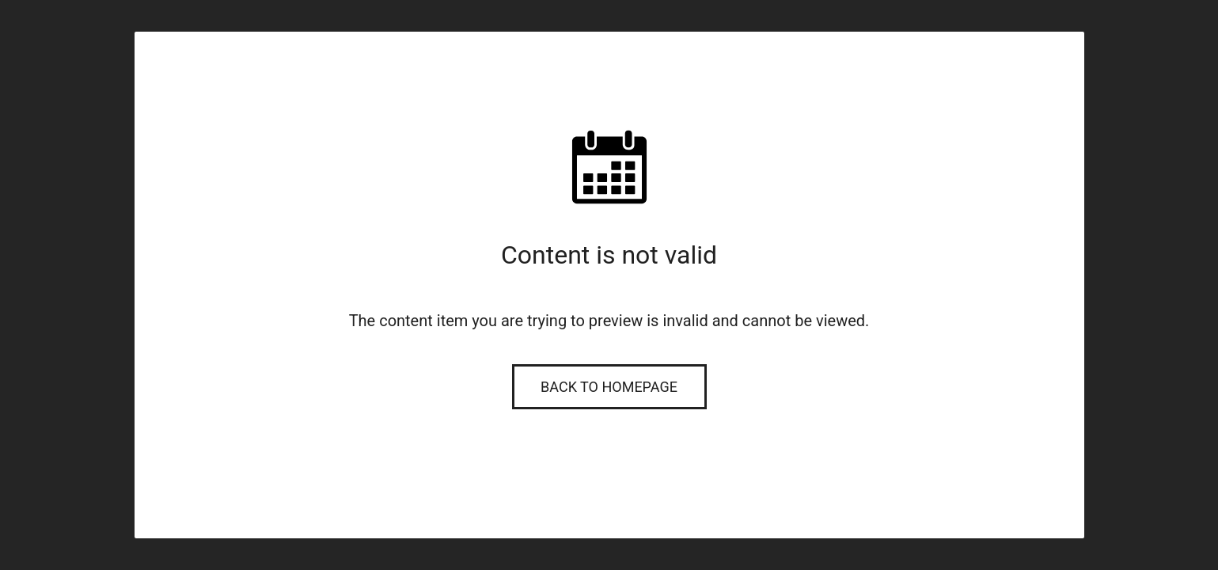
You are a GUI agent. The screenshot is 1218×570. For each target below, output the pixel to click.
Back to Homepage (609, 386)
